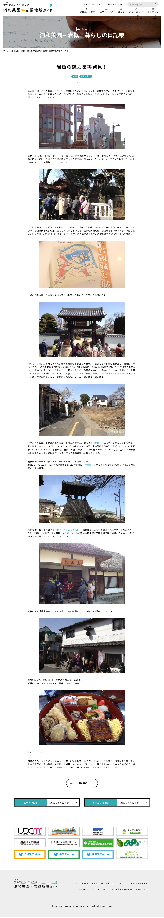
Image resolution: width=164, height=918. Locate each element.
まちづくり (153, 10)
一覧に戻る (77, 783)
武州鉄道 (94, 443)
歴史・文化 (86, 76)
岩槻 (45, 51)
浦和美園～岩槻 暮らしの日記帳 (26, 51)
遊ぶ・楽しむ (136, 10)
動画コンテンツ (87, 10)
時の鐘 (88, 464)
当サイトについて (115, 4)
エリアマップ (106, 10)
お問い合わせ (143, 890)
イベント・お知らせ (138, 17)
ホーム (6, 51)
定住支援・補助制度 (121, 890)
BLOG (155, 17)
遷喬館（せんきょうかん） (65, 529)
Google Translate (92, 4)
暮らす (121, 10)
